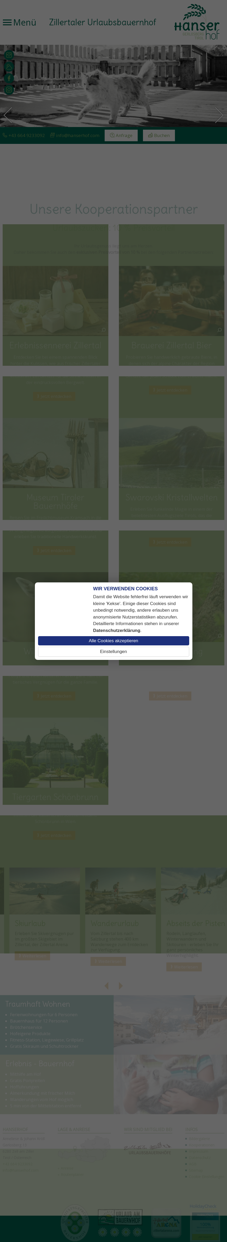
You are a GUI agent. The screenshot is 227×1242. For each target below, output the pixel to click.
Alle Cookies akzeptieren (113, 640)
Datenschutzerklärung (116, 630)
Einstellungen (113, 651)
